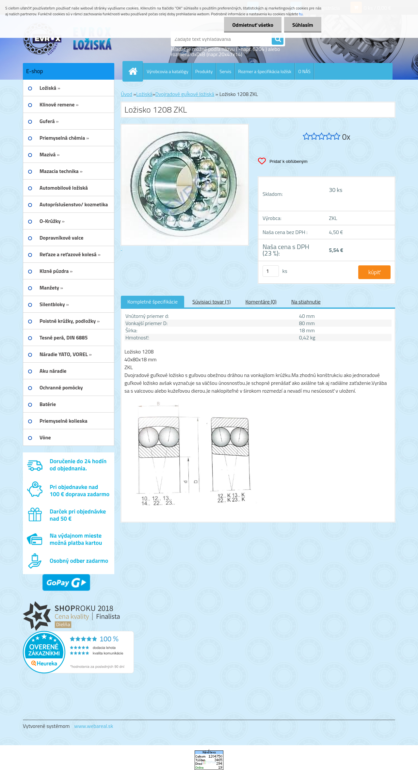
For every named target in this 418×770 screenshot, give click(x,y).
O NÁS (304, 71)
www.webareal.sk (93, 726)
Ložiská (144, 94)
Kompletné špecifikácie (152, 302)
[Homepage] (135, 71)
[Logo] (68, 39)
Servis (225, 71)
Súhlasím (302, 25)
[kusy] (271, 271)
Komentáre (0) (260, 302)
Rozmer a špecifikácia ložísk (264, 71)
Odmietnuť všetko (252, 25)
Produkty (204, 71)
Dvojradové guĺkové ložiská (184, 94)
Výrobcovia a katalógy (167, 71)
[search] (277, 39)
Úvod (126, 94)
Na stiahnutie (306, 302)
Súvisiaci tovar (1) (211, 302)
